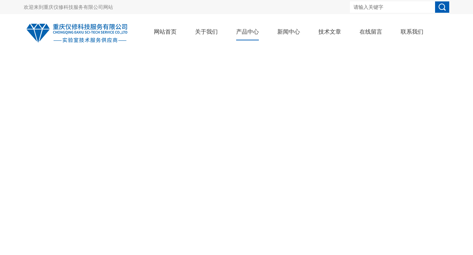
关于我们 (206, 32)
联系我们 (412, 32)
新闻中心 (288, 32)
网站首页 (165, 32)
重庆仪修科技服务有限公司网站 (78, 7)
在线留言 (371, 32)
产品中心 (247, 32)
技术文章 (329, 32)
